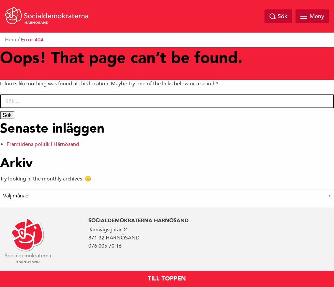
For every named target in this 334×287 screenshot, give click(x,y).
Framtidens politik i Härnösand (43, 144)
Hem (10, 39)
